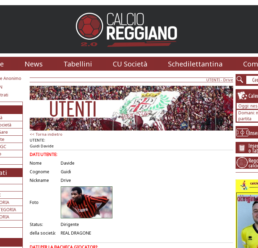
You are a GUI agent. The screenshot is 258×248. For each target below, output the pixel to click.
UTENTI (213, 79)
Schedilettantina (195, 64)
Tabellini (77, 64)
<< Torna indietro (46, 134)
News (33, 64)
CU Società (130, 64)
